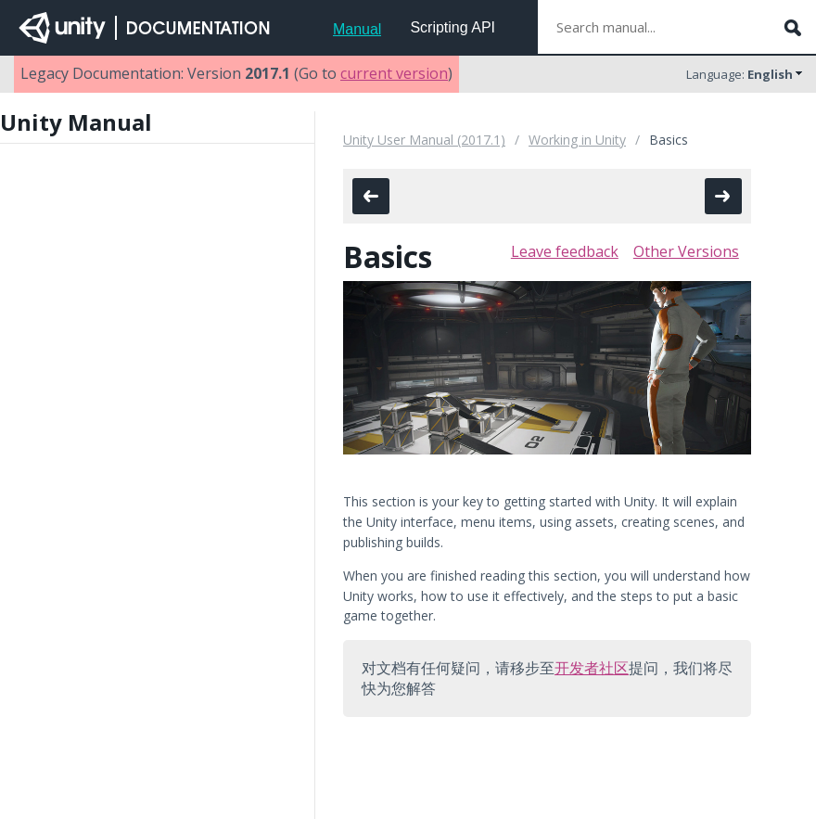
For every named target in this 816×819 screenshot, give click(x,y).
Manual (357, 29)
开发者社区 (592, 668)
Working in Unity (577, 139)
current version (394, 73)
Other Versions (686, 251)
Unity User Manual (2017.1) (424, 139)
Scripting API (452, 27)
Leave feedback (564, 251)
